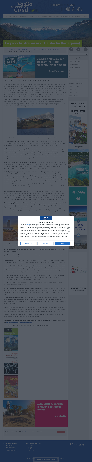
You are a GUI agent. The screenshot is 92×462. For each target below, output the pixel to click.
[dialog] (46, 231)
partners (28, 224)
